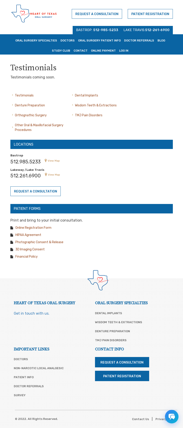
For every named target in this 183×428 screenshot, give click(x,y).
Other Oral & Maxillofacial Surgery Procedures (39, 127)
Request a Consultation (96, 14)
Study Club (61, 50)
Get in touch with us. (31, 313)
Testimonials (24, 95)
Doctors (67, 40)
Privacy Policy (165, 419)
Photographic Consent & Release (39, 242)
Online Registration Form (33, 228)
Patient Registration (150, 14)
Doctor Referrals (139, 40)
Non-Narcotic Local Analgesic (39, 368)
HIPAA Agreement (28, 235)
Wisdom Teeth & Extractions (96, 105)
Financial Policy (26, 257)
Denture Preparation (30, 105)
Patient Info (24, 377)
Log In (123, 50)
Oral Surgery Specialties (36, 40)
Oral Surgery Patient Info (99, 40)
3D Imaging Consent (30, 249)
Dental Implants (86, 95)
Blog (161, 40)
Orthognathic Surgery (31, 115)
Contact (81, 50)
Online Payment (103, 50)
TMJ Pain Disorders (88, 115)
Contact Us (140, 419)
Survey (19, 395)
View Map (54, 160)
